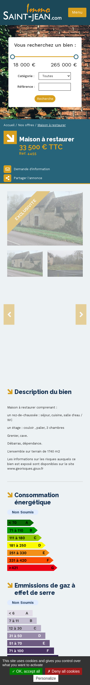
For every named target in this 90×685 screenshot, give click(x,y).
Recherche (45, 99)
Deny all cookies (64, 671)
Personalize (46, 678)
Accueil (9, 125)
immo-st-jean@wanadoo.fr (35, 620)
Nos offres (26, 125)
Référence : (26, 86)
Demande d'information (27, 169)
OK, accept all (26, 671)
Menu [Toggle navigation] (77, 12)
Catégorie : (26, 76)
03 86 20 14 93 (22, 610)
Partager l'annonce (23, 178)
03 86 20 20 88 (23, 615)
